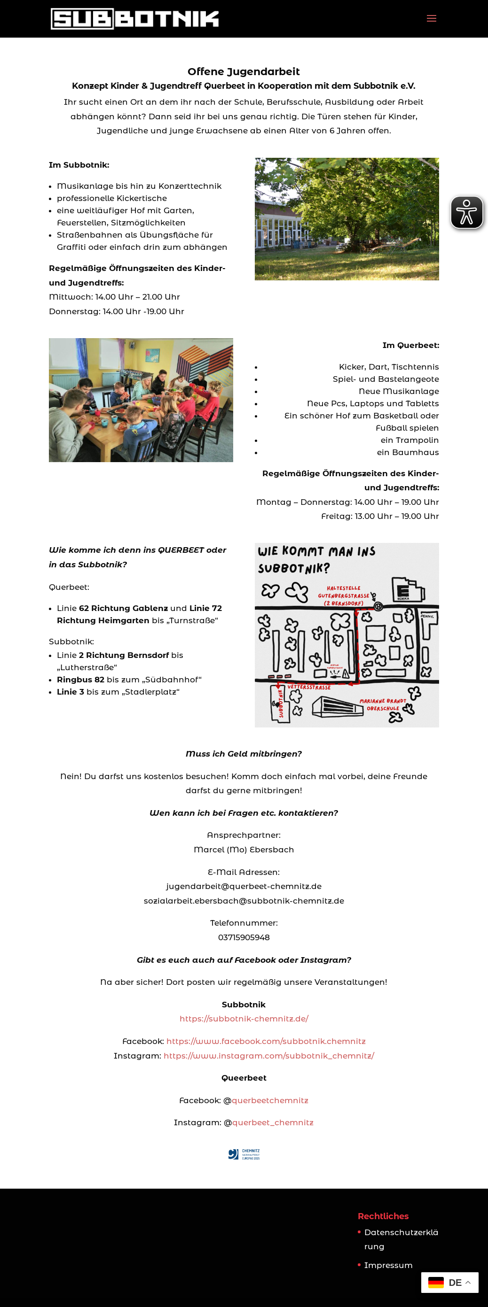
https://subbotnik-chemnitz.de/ (244, 1018)
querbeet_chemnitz (273, 1122)
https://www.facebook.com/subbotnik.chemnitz (266, 1041)
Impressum (388, 1265)
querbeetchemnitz (270, 1100)
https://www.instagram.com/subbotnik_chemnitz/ (269, 1055)
